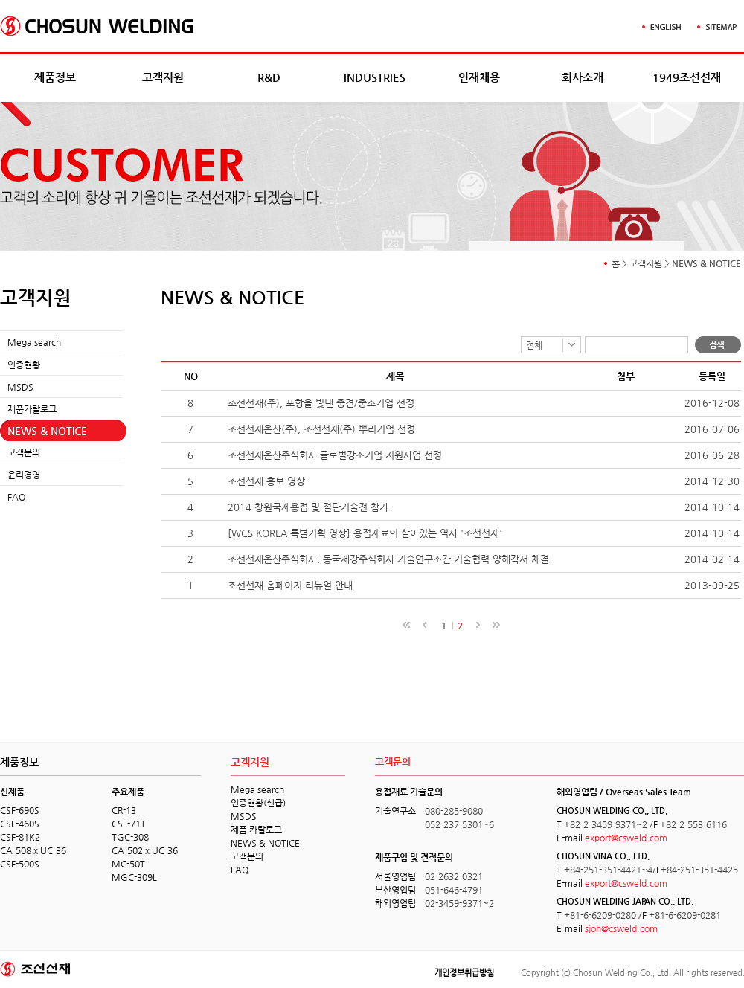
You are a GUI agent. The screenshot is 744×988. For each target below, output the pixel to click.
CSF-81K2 (20, 837)
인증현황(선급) (258, 803)
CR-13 (124, 810)
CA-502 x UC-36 (145, 850)
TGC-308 (130, 837)
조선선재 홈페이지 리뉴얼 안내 (290, 585)
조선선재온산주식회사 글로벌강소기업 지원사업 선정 (335, 455)
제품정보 (55, 77)
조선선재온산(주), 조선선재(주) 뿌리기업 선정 (321, 428)
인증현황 (23, 364)
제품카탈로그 (32, 409)
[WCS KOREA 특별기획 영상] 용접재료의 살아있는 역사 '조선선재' (365, 533)
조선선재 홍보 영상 (266, 481)
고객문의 (23, 452)
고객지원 (163, 77)
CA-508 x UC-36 (33, 850)
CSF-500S (19, 864)
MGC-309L (134, 877)
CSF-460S (19, 823)
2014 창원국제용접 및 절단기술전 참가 (308, 507)
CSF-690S (19, 810)
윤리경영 (23, 474)
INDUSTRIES (374, 77)
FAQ (16, 497)
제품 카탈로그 (256, 829)
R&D (268, 77)
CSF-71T (129, 823)
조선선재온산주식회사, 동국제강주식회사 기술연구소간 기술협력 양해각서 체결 (388, 559)
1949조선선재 (686, 77)
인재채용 (479, 77)
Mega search (34, 342)
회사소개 (582, 77)
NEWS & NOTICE (47, 431)
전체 (534, 345)
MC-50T (128, 864)
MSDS (20, 387)
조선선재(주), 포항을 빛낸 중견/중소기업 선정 (321, 402)
